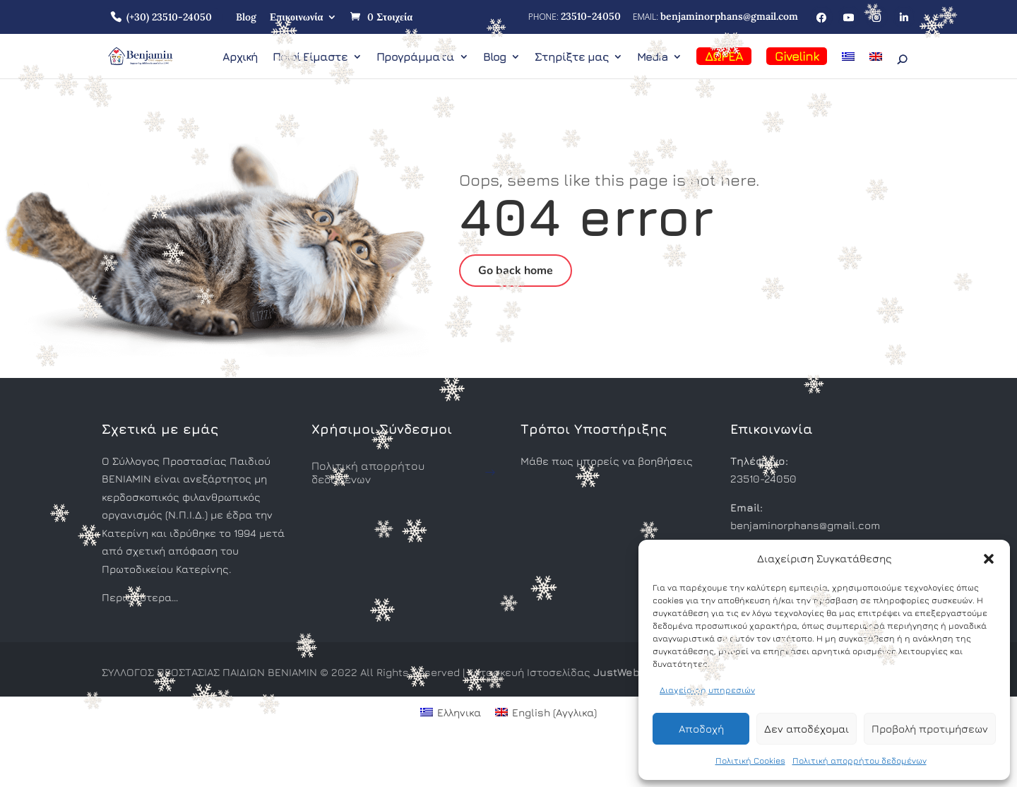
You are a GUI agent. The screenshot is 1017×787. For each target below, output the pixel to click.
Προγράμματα (415, 57)
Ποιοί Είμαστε (310, 57)
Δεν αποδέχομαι (806, 729)
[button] (989, 559)
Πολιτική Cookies (750, 760)
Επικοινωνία (296, 17)
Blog (246, 17)
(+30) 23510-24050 (169, 17)
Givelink (797, 56)
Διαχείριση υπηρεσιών (707, 690)
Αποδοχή (701, 729)
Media (652, 57)
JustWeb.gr (623, 672)
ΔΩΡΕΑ (724, 56)
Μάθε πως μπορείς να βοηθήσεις (607, 461)
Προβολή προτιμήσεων (930, 729)
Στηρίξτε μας (571, 57)
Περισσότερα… (140, 597)
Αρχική (240, 57)
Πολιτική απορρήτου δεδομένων (859, 760)
